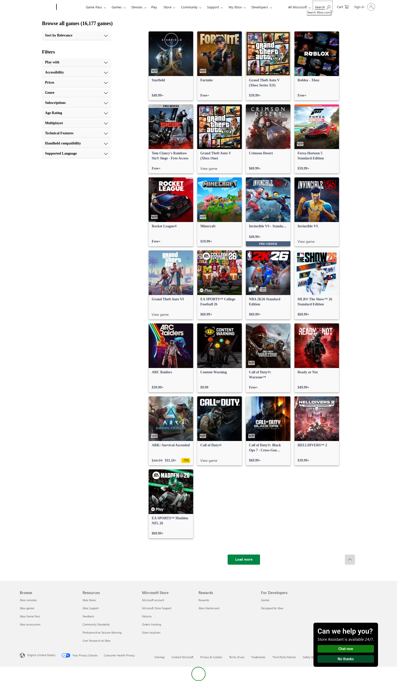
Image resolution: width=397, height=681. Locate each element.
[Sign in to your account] (364, 7)
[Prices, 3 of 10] (76, 83)
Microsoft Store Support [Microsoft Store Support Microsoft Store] (156, 608)
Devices (137, 7)
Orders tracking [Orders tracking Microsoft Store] (151, 624)
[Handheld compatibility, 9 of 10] (76, 143)
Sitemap (159, 657)
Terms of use (236, 657)
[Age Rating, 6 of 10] (76, 113)
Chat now (345, 649)
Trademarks (258, 657)
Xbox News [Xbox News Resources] (89, 600)
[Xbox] (70, 7)
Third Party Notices (284, 657)
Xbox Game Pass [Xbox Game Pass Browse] (30, 616)
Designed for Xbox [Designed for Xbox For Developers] (272, 608)
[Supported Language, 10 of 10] (76, 154)
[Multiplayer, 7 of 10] (76, 123)
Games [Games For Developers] (265, 600)
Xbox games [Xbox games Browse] (27, 608)
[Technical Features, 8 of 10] (76, 133)
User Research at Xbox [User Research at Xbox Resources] (96, 640)
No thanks (346, 659)
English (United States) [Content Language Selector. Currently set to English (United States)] (41, 655)
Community (189, 7)
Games (117, 7)
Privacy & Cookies (211, 657)
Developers (259, 7)
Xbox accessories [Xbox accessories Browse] (30, 624)
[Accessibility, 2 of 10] (76, 72)
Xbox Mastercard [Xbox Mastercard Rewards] (208, 608)
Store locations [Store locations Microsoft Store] (151, 632)
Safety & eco (311, 657)
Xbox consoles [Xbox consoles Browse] (28, 600)
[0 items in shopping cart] (343, 6)
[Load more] (244, 560)
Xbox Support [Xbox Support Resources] (91, 608)
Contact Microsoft (182, 657)
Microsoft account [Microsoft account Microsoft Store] (153, 600)
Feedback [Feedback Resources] (88, 616)
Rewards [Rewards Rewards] (203, 600)
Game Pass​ (94, 7)
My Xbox (235, 7)
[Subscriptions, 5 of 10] (76, 103)
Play (154, 7)
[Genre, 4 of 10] (76, 93)
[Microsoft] (37, 7)
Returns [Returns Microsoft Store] (147, 616)
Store (167, 7)
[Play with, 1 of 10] (76, 62)
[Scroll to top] (350, 560)
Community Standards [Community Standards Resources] (96, 624)
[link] (171, 65)
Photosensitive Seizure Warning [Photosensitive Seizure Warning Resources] (102, 632)
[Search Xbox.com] (323, 6)
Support (213, 7)
